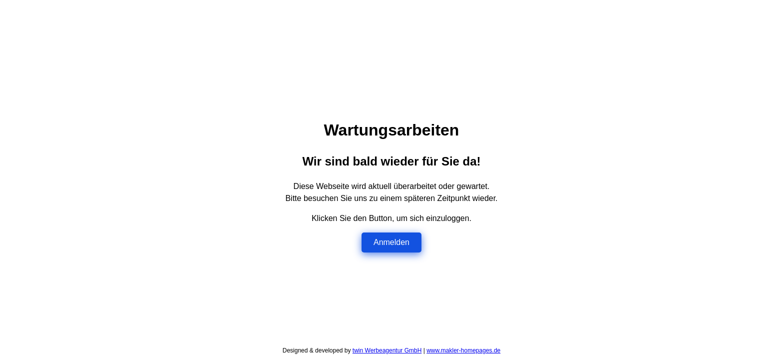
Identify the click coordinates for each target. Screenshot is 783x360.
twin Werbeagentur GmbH (387, 350)
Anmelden (391, 242)
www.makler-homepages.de (463, 350)
